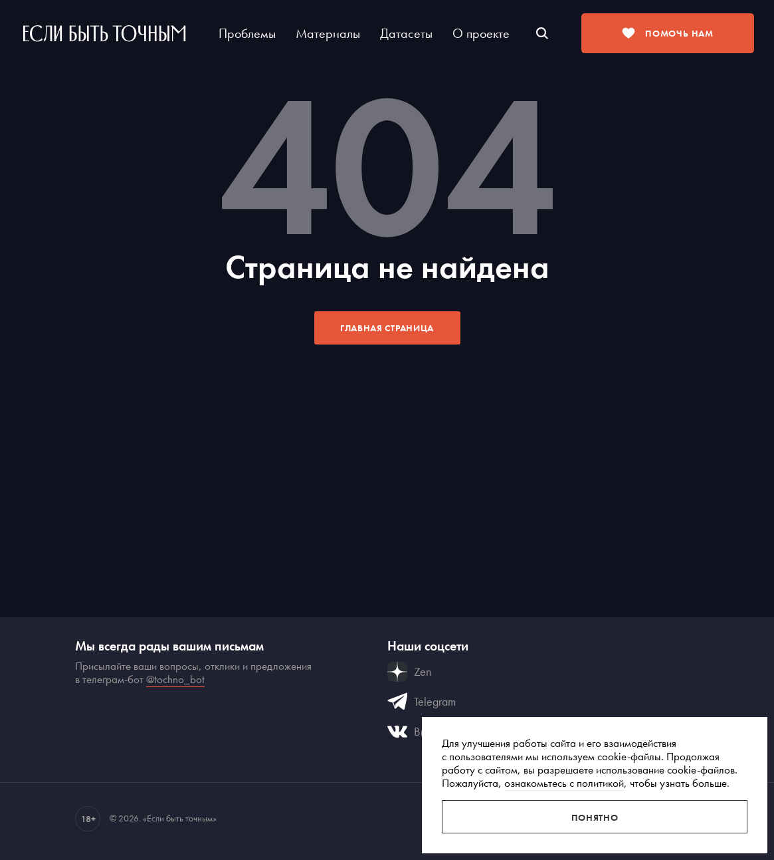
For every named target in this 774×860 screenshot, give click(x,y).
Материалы (328, 33)
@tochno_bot (175, 679)
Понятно (595, 817)
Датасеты (406, 33)
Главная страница (387, 328)
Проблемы (247, 33)
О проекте (481, 33)
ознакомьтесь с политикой (564, 783)
